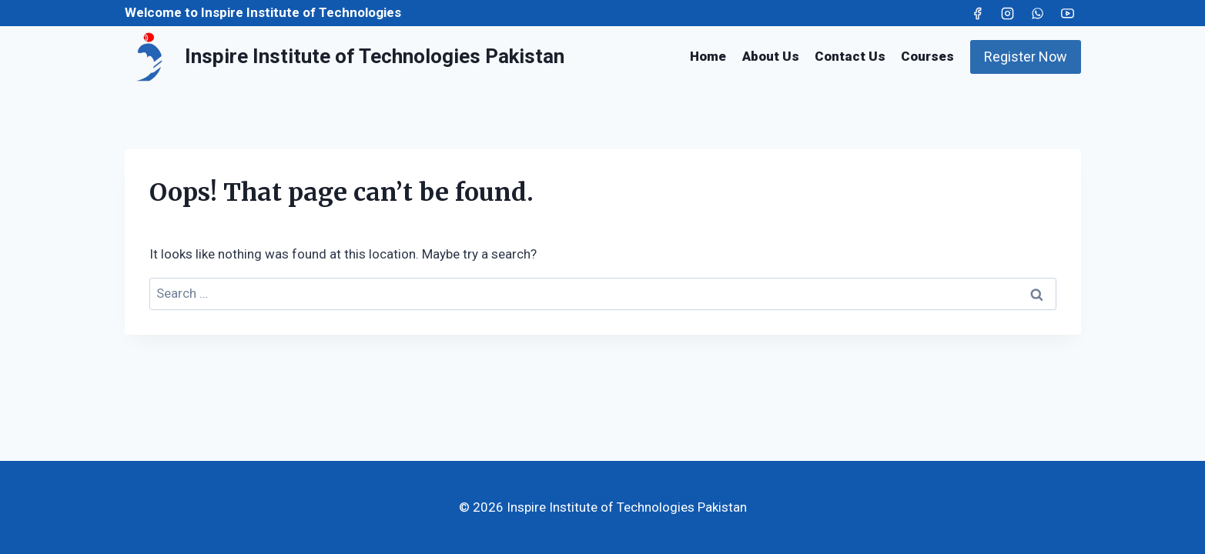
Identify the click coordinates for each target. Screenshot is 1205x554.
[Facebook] (977, 13)
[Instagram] (1007, 13)
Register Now (1025, 56)
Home (708, 56)
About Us (770, 56)
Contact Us (850, 56)
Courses (927, 56)
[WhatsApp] (1037, 13)
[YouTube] (1068, 13)
